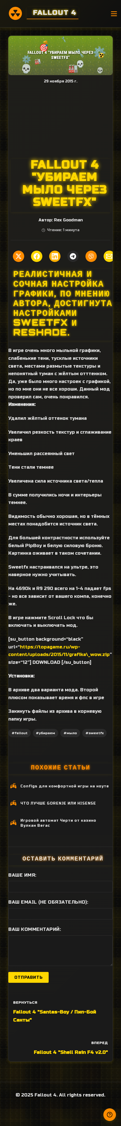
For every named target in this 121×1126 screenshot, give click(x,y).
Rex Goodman (68, 220)
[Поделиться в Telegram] (73, 256)
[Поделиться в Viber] (91, 256)
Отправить (28, 977)
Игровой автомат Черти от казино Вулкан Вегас (58, 823)
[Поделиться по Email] (109, 256)
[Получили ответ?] (109, 1114)
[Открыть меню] (114, 13)
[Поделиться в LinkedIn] (54, 256)
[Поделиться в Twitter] (18, 256)
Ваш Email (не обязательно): (48, 902)
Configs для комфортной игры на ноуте (64, 786)
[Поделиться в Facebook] (36, 256)
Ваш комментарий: (34, 929)
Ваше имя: (22, 875)
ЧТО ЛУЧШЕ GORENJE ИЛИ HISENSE (58, 803)
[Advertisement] (60, 121)
